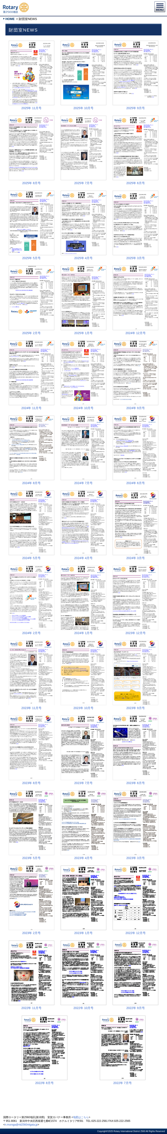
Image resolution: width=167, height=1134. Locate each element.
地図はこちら (81, 1117)
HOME (10, 18)
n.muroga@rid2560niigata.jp (21, 1124)
